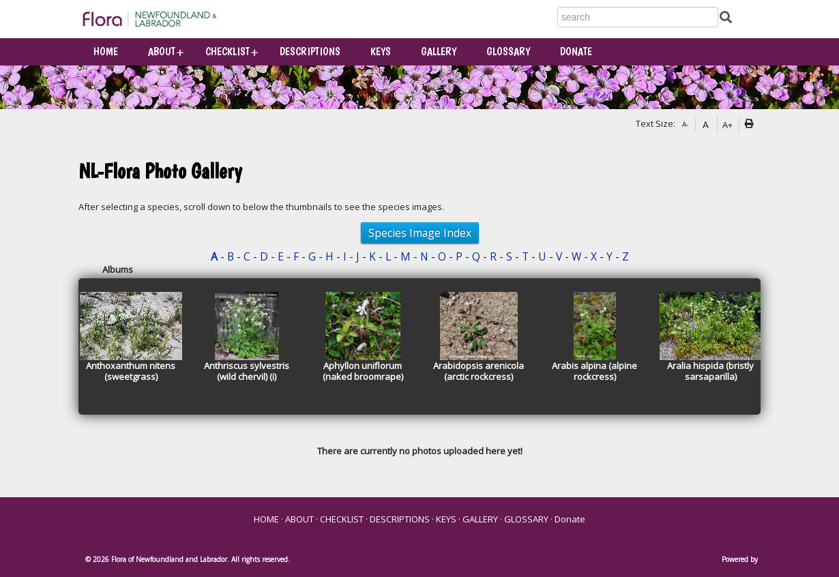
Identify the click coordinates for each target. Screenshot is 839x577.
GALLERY (438, 51)
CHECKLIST (227, 51)
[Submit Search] (726, 16)
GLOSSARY (508, 51)
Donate (576, 51)
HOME (105, 51)
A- (685, 124)
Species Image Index (419, 232)
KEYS (380, 51)
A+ (727, 125)
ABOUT (161, 51)
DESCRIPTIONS (310, 51)
